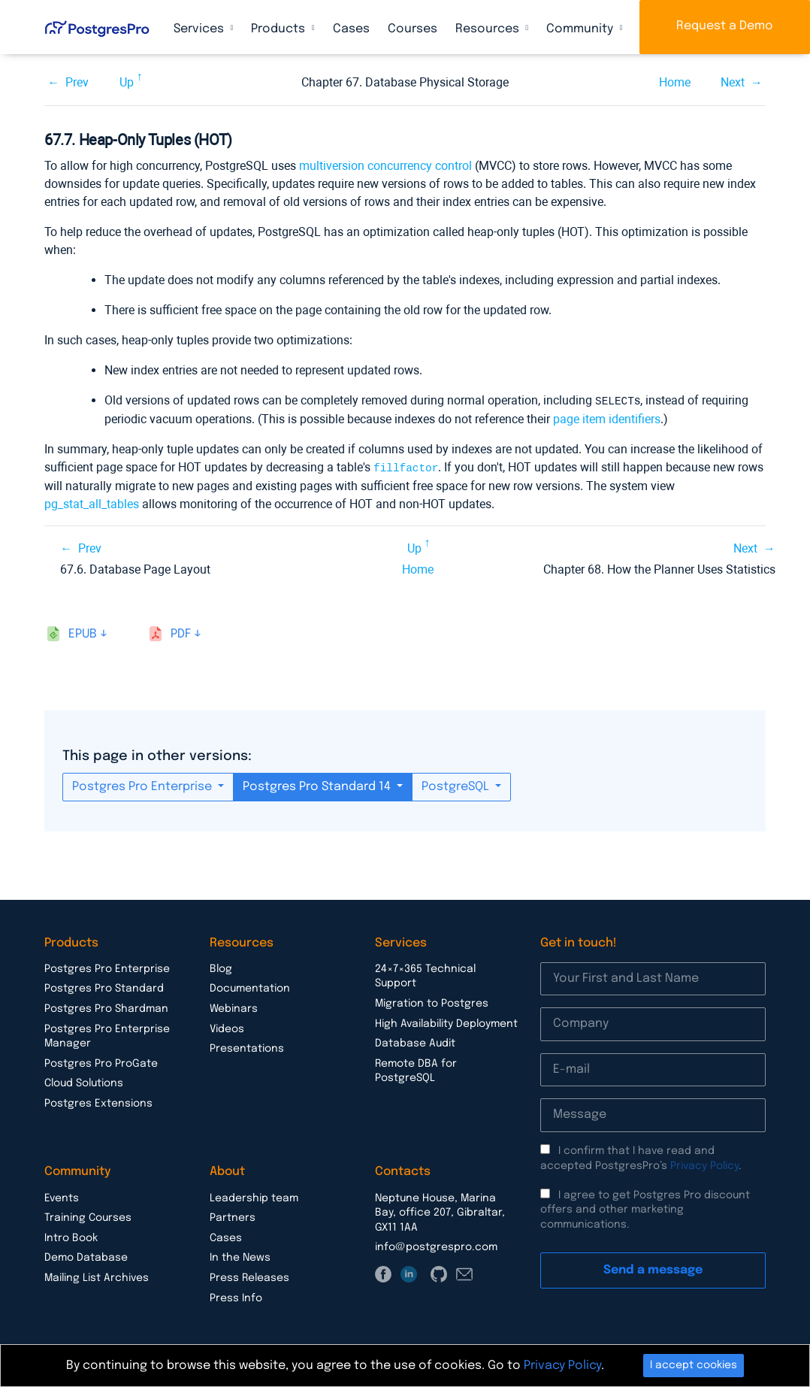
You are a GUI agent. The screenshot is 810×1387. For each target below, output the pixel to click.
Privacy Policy (704, 1164)
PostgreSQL (457, 785)
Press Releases (249, 1276)
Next (733, 82)
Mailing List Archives (96, 1276)
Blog (221, 967)
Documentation (250, 987)
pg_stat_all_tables (91, 502)
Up (126, 82)
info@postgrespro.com (436, 1245)
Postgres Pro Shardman (106, 1007)
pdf (181, 632)
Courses (412, 29)
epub (82, 632)
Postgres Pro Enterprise (143, 785)
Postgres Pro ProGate (101, 1062)
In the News (240, 1256)
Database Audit (415, 1042)
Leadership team (254, 1197)
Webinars (234, 1007)
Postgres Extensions (98, 1102)
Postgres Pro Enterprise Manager (107, 1035)
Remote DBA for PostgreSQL (416, 1070)
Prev (77, 82)
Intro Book (71, 1236)
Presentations (247, 1047)
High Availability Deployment (446, 1022)
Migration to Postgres (431, 1002)
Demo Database (86, 1256)
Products (279, 29)
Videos (227, 1027)
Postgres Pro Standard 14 (318, 785)
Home (675, 82)
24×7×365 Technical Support (425, 975)
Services (200, 29)
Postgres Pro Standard (104, 987)
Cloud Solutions (83, 1082)
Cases (351, 29)
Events (61, 1197)
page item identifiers (606, 418)
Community (581, 29)
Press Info (236, 1297)
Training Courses (87, 1216)
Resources (488, 29)
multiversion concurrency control (385, 166)
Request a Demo (724, 26)
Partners (232, 1216)
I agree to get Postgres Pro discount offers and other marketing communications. (645, 1208)
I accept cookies (693, 1365)
